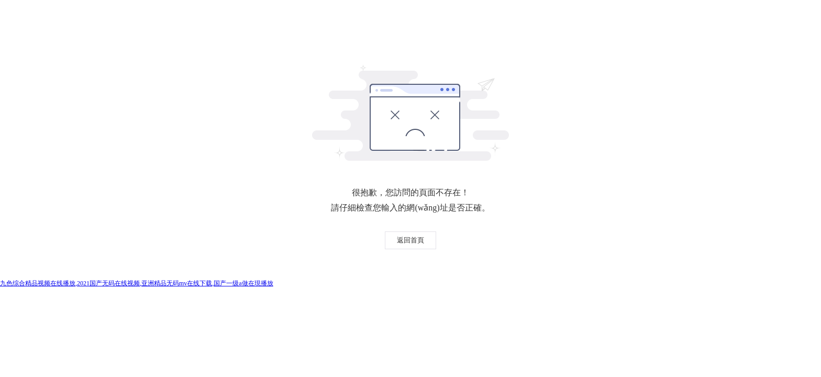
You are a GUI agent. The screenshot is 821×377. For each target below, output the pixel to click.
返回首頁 (410, 240)
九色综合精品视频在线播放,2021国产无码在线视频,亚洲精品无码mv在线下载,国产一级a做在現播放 (136, 283)
